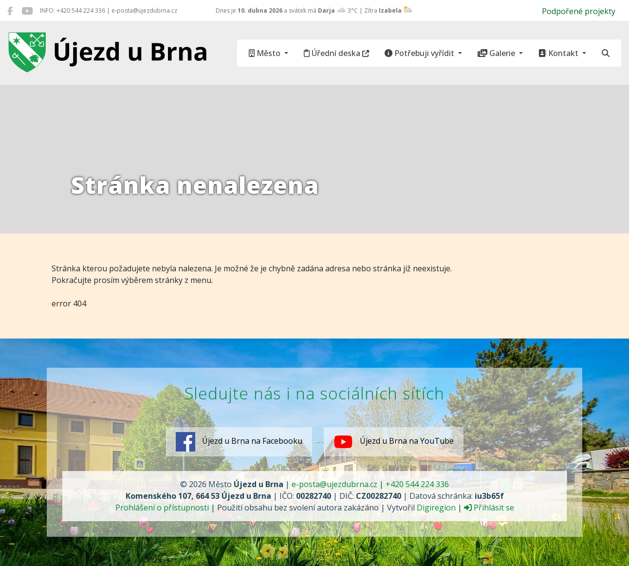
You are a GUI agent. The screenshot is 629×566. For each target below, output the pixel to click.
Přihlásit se (489, 507)
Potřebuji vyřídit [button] (420, 53)
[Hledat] (605, 53)
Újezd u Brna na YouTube (393, 442)
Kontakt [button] (559, 53)
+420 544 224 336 (417, 484)
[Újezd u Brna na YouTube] (27, 11)
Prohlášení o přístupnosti (162, 507)
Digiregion (436, 507)
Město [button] (265, 53)
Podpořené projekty (578, 11)
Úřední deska (336, 53)
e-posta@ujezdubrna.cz (334, 484)
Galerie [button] (497, 53)
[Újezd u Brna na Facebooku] (10, 11)
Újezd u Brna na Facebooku (239, 442)
